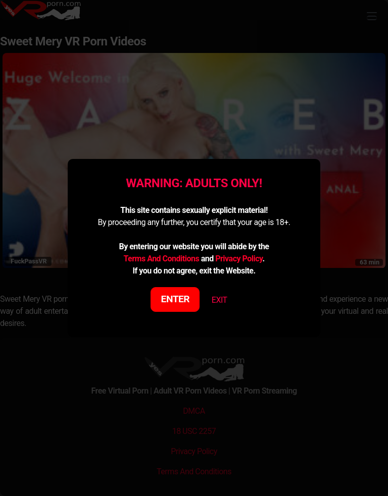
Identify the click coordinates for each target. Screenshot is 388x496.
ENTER (175, 299)
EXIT (219, 300)
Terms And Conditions (161, 258)
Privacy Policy (238, 258)
